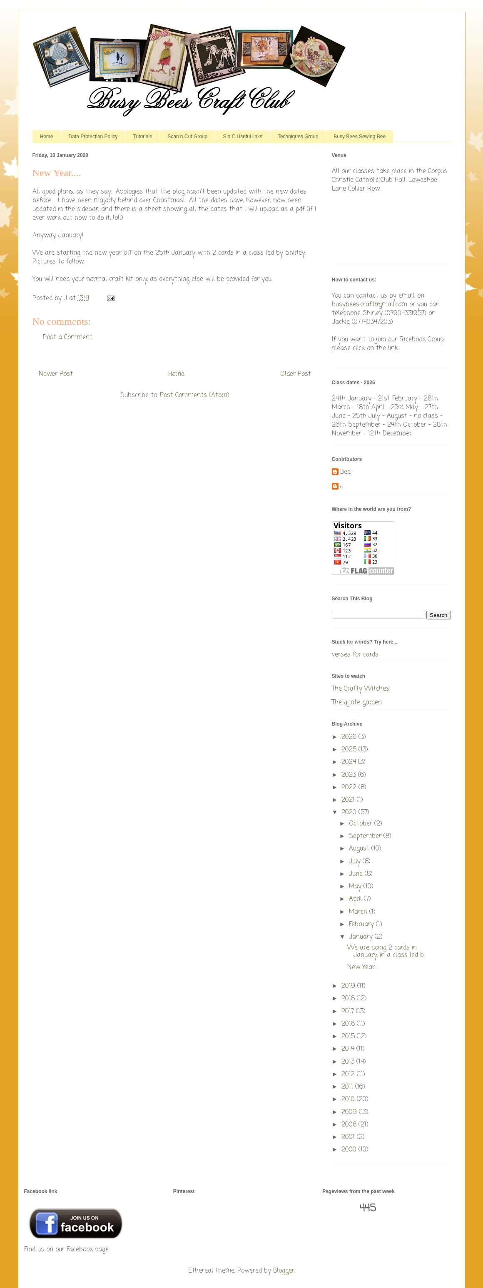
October (361, 823)
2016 (349, 1024)
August (360, 848)
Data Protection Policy (93, 136)
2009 (350, 1112)
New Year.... (362, 967)
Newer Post (56, 374)
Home (46, 136)
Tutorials (142, 136)
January (362, 937)
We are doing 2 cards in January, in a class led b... (386, 951)
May (356, 886)
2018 (349, 998)
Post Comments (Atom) (194, 395)
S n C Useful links (242, 136)
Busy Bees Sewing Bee (360, 136)
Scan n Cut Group (187, 136)
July (356, 861)
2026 (350, 737)
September (366, 836)
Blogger (283, 1271)
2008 (350, 1124)
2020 (350, 812)
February (362, 924)
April (356, 899)
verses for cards (355, 654)
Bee (345, 472)
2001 (349, 1137)
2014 (348, 1049)
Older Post (295, 374)
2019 (349, 986)
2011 (348, 1087)
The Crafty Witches (360, 689)
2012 (349, 1074)
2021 (349, 800)
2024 (349, 762)
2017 (348, 1011)
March (359, 912)
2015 (349, 1036)
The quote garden (357, 702)
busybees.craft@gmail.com (369, 304)
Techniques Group (298, 136)
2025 (350, 749)
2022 (350, 787)
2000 (350, 1149)
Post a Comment (67, 337)
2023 (349, 775)
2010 (349, 1099)
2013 (348, 1062)
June (357, 874)
